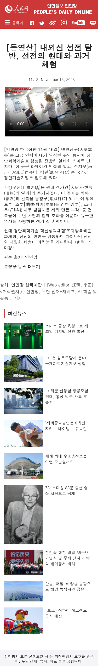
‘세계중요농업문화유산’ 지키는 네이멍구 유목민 (66, 425)
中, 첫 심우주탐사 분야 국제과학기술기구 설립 (65, 360)
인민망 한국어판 (26, 285)
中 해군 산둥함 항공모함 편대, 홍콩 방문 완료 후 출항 (66, 396)
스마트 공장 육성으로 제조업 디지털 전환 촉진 (66, 328)
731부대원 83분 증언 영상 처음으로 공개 (66, 490)
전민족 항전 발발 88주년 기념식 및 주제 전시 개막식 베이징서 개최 (67, 558)
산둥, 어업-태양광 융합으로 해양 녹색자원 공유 (68, 586)
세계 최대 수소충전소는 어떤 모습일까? (66, 458)
